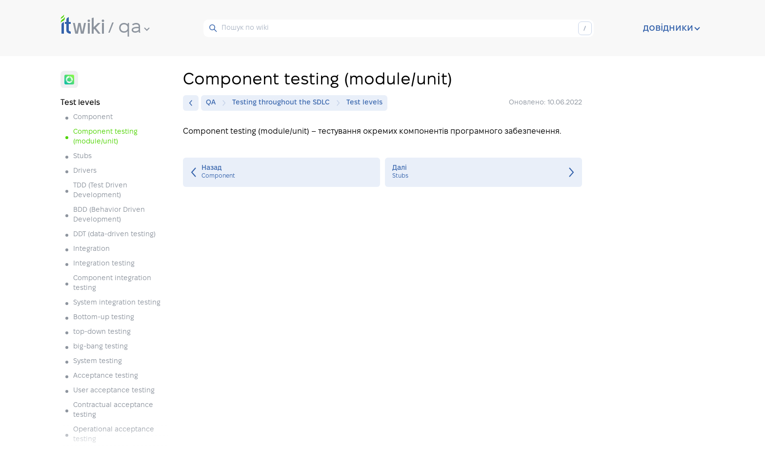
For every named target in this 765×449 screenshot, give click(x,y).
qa (134, 28)
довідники (671, 28)
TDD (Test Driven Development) (100, 191)
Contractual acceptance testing (113, 410)
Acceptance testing (105, 376)
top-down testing (102, 332)
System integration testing (117, 303)
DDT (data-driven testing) (114, 234)
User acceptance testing (114, 391)
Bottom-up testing (103, 317)
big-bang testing (100, 347)
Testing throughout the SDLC (283, 103)
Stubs (82, 156)
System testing (97, 361)
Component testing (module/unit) (105, 137)
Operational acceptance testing (113, 435)
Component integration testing (112, 283)
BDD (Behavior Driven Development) (109, 215)
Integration (91, 249)
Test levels (364, 103)
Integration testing (104, 264)
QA (213, 103)
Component (93, 117)
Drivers (85, 171)
